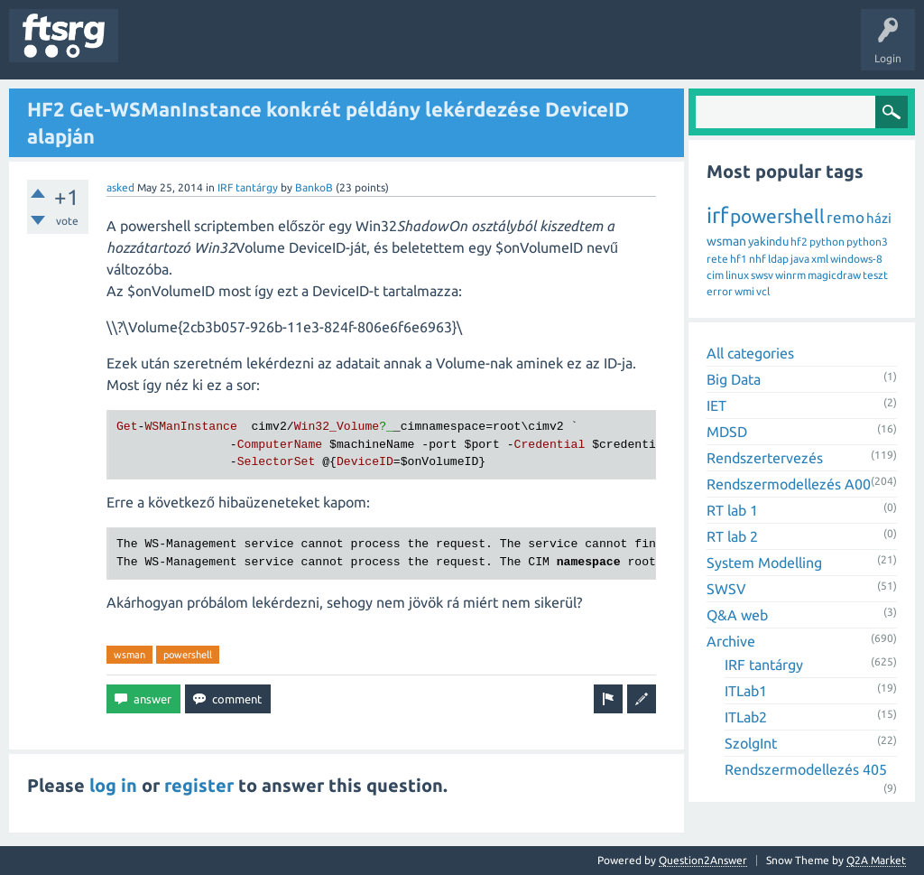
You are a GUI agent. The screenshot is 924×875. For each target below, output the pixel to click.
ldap (778, 259)
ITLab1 (746, 691)
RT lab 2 (732, 536)
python (827, 241)
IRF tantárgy (247, 187)
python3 (867, 241)
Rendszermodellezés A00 (789, 484)
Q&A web (737, 615)
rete (717, 259)
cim (715, 275)
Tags (301, 49)
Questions (156, 49)
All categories (750, 353)
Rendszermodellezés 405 (806, 769)
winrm (790, 275)
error (720, 291)
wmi (744, 291)
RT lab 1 (732, 510)
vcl (763, 291)
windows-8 (856, 259)
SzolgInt (751, 743)
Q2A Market (876, 860)
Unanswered (232, 49)
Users (358, 49)
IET (716, 405)
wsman (129, 654)
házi (879, 218)
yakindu (768, 241)
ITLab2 (746, 717)
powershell (187, 654)
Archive (731, 641)
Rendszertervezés (765, 458)
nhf (757, 259)
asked (120, 187)
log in (113, 785)
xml (819, 259)
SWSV (726, 589)
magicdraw (834, 275)
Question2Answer (703, 860)
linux (737, 275)
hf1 (738, 259)
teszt (875, 275)
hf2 (799, 241)
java (799, 259)
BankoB (314, 187)
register (199, 785)
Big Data (734, 379)
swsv (762, 275)
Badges (413, 49)
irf (717, 215)
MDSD (727, 432)
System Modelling (764, 562)
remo (845, 217)
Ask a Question (533, 49)
